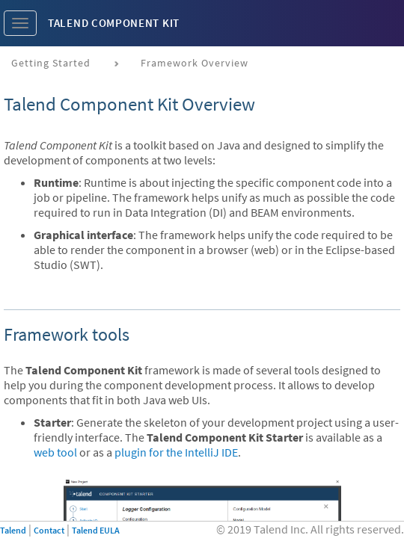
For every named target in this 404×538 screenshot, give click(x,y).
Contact (49, 530)
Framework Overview (194, 62)
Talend (13, 530)
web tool (55, 452)
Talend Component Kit (114, 23)
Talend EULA (96, 530)
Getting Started (51, 62)
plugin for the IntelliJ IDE (176, 452)
